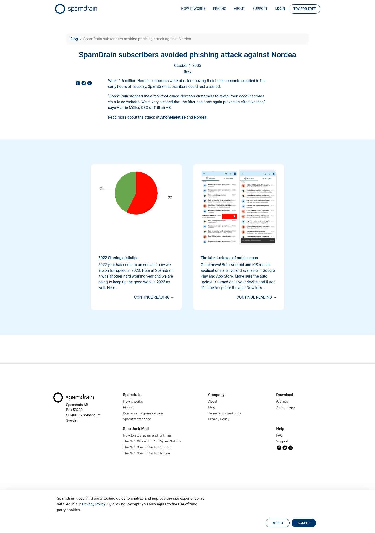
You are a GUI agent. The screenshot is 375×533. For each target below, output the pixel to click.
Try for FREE (304, 9)
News (187, 71)
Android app (285, 407)
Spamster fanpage (137, 419)
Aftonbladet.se (173, 117)
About (239, 9)
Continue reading (154, 297)
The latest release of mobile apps (229, 257)
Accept (304, 523)
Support (260, 9)
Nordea (200, 117)
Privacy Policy (93, 504)
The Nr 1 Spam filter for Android (147, 447)
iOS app (282, 401)
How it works (193, 9)
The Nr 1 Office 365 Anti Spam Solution (152, 441)
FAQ (279, 435)
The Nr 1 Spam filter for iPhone (146, 453)
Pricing (219, 9)
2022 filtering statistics (118, 257)
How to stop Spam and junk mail (147, 435)
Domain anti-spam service (143, 413)
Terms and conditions (224, 413)
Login (280, 9)
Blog (74, 39)
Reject (278, 523)
